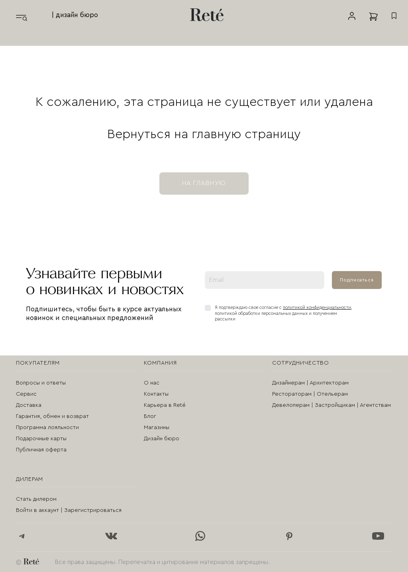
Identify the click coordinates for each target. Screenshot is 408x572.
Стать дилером (36, 499)
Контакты (156, 394)
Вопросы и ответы (41, 383)
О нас (151, 383)
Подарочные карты (41, 438)
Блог (150, 416)
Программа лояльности (47, 427)
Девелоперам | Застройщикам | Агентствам (331, 405)
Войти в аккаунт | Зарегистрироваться (69, 510)
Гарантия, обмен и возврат (52, 416)
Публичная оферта (41, 450)
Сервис (26, 394)
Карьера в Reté (165, 405)
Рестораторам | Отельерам (310, 394)
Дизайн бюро (161, 438)
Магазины (156, 427)
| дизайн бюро (75, 15)
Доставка (28, 405)
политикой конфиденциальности (317, 307)
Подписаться (357, 279)
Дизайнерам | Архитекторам (310, 383)
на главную (204, 183)
